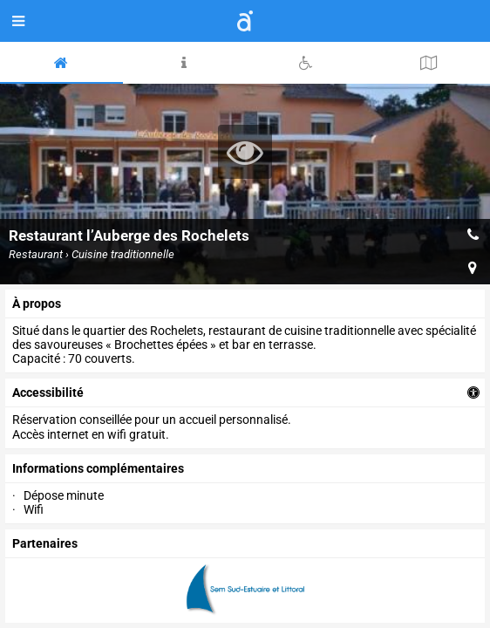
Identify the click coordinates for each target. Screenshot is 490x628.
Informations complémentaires (98, 468)
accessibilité (48, 392)
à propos (36, 304)
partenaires (45, 543)
